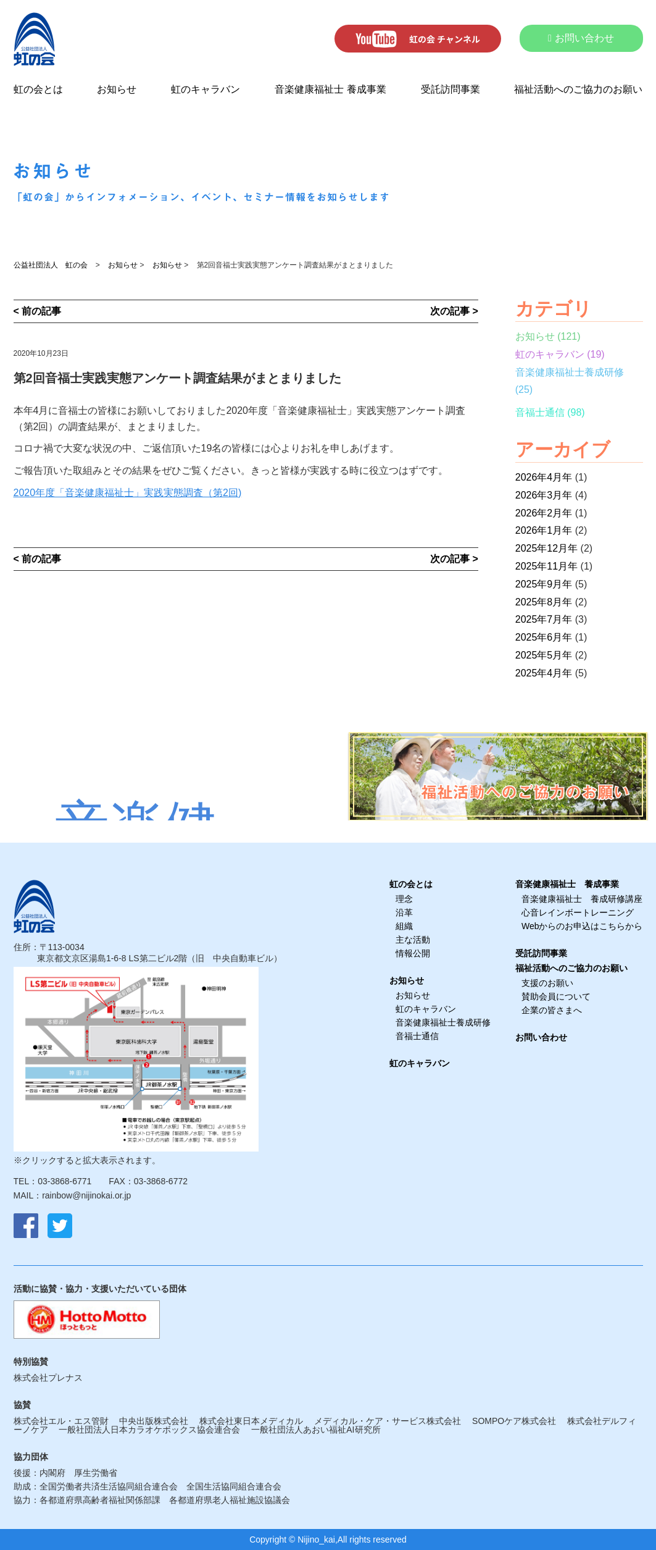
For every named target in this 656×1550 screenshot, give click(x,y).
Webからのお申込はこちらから (582, 926)
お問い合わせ (581, 38)
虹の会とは (38, 89)
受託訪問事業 (450, 89)
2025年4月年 (544, 673)
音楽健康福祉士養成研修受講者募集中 (136, 818)
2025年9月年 (544, 584)
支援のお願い (547, 983)
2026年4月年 (544, 477)
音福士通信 (540, 412)
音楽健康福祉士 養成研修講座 (581, 899)
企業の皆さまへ (551, 1010)
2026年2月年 (544, 513)
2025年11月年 (546, 566)
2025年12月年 (546, 548)
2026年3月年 (544, 495)
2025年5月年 (544, 655)
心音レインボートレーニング (577, 912)
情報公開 (413, 953)
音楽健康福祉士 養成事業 (330, 89)
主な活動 (413, 940)
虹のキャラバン (205, 89)
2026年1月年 (544, 530)
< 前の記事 (38, 311)
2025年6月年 (544, 637)
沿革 (404, 912)
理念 (404, 899)
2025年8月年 (544, 602)
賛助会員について (556, 996)
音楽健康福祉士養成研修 (569, 372)
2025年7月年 (544, 619)
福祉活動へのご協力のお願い (578, 89)
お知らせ (116, 89)
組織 (404, 926)
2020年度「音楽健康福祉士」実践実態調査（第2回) (128, 492)
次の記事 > (454, 311)
